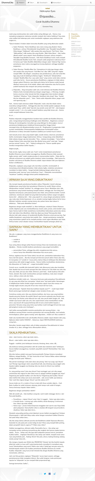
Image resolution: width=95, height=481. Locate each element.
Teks (31, 2)
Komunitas (56, 2)
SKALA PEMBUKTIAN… (23, 332)
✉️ (40, 474)
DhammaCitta (7, 3)
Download (42, 2)
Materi (20, 2)
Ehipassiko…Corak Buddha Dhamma (75, 36)
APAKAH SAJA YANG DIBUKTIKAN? (31, 179)
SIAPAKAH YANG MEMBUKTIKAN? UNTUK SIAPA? (76, 50)
